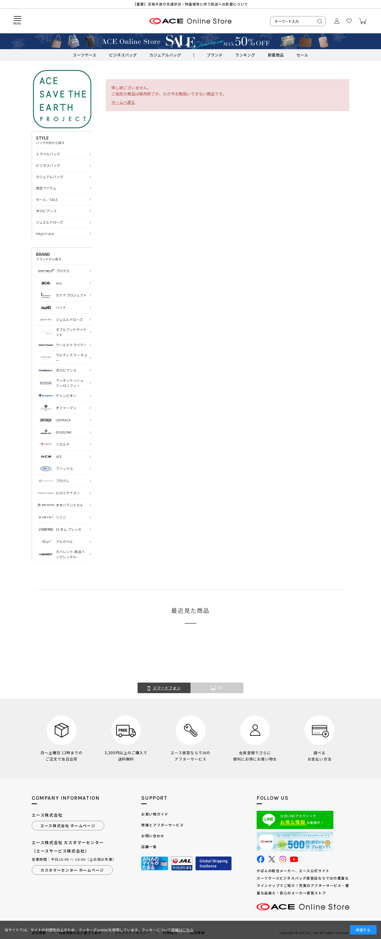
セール (302, 55)
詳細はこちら (182, 929)
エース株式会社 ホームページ (68, 825)
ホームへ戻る (123, 102)
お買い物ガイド (154, 814)
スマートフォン (164, 688)
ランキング (245, 55)
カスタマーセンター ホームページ (72, 870)
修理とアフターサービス (162, 824)
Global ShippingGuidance (213, 863)
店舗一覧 (149, 846)
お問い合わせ (152, 835)
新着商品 (276, 55)
